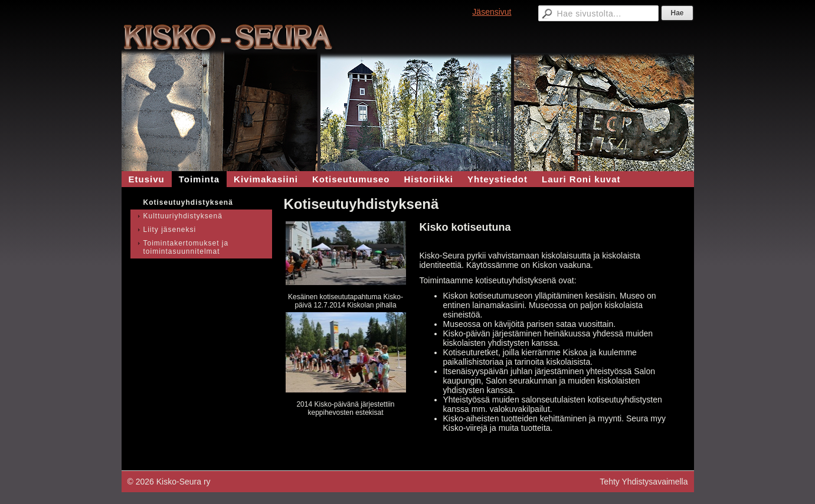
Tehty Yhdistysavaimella (644, 481)
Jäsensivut (491, 12)
